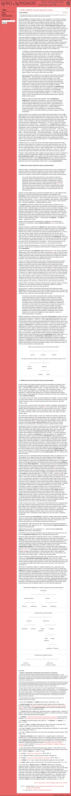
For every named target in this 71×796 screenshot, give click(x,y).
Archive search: (6, 19)
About (3, 12)
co (34, 753)
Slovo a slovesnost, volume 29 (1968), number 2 (47, 782)
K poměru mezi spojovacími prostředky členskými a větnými (41, 718)
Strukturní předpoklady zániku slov (42, 790)
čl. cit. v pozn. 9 (25, 549)
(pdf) (66, 15)
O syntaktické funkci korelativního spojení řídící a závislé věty (42, 716)
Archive (4, 14)
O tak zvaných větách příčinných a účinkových (38, 757)
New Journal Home (7, 16)
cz (67, 8)
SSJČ (58, 183)
